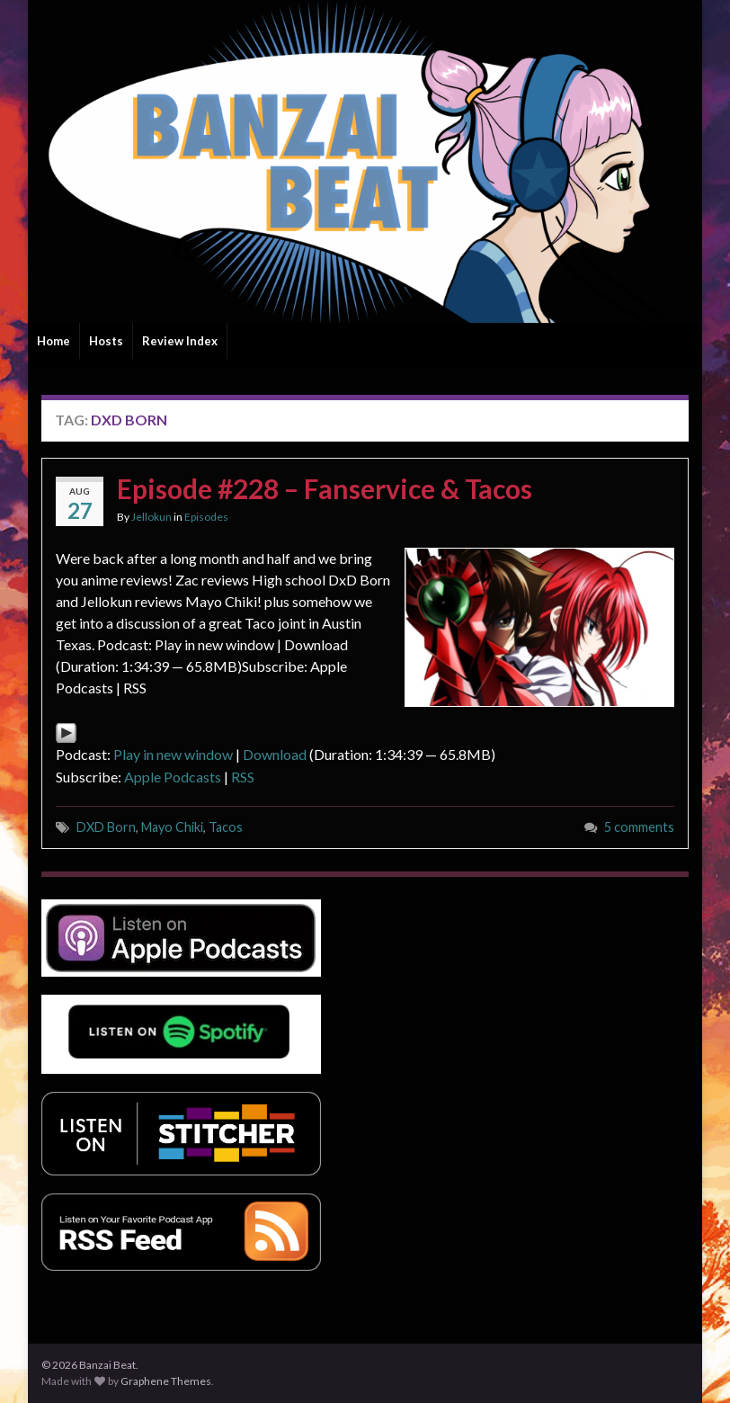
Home (53, 341)
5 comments (639, 827)
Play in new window (173, 754)
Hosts (106, 341)
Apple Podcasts (172, 776)
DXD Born (106, 827)
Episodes (206, 516)
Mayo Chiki (172, 827)
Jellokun (151, 516)
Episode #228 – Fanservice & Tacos (324, 488)
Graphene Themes (165, 1381)
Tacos (226, 827)
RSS (242, 776)
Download (275, 754)
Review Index (180, 341)
